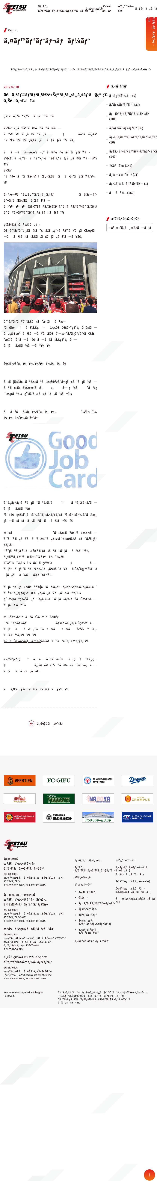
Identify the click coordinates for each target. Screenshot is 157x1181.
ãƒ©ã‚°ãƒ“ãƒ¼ (87, 909)
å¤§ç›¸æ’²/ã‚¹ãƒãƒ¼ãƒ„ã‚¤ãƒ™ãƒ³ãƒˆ (95, 922)
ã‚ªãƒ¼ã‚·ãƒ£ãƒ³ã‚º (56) (126, 128)
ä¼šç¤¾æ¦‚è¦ (95, 8)
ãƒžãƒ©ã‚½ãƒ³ (87, 915)
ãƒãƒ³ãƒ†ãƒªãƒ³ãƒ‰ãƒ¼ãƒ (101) (129, 116)
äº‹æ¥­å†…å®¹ (83, 884)
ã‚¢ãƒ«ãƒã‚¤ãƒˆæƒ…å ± (132, 867)
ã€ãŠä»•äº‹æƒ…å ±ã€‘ (22, 641)
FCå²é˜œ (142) (120, 165)
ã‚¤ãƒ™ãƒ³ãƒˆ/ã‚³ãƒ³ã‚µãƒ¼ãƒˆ (88, 931)
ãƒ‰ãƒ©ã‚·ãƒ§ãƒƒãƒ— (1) (128, 183)
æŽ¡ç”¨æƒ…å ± (126, 860)
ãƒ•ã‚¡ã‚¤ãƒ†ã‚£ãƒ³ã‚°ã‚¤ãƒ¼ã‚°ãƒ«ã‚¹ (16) (131, 139)
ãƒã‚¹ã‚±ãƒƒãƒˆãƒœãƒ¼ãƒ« (96, 903)
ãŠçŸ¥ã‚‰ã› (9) (122, 95)
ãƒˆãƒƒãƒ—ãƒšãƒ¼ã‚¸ (88, 860)
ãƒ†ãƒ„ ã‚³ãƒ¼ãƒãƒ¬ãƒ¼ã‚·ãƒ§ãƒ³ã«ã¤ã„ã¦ (102, 868)
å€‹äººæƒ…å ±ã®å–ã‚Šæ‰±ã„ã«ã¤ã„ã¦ (133, 890)
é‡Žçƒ (83, 897)
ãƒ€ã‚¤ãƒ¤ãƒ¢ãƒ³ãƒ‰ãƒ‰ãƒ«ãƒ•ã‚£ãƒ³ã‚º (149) (131, 154)
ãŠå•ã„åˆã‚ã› (130, 874)
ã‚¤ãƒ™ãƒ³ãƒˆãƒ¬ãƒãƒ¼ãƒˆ (92, 941)
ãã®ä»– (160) (122, 192)
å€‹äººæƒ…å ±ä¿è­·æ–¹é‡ (134, 881)
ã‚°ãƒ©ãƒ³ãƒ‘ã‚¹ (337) (124, 104)
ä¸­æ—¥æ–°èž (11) (123, 174)
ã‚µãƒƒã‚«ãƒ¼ (87, 891)
